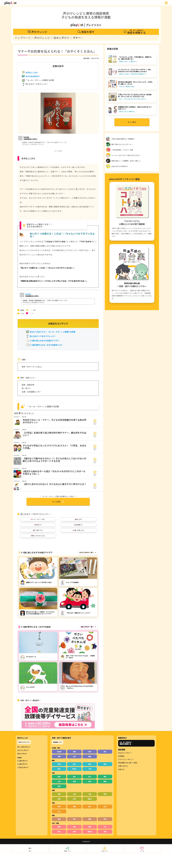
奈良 (74, 799)
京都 (59, 794)
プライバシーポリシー (126, 759)
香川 (74, 819)
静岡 (105, 781)
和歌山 (90, 799)
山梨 (59, 781)
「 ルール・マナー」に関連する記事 (38, 80)
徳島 (59, 819)
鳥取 (59, 806)
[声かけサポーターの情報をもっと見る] (30, 138)
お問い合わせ (123, 766)
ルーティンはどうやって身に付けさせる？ (125, 155)
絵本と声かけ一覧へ (87, 627)
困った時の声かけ (23, 747)
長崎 (89, 827)
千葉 (89, 769)
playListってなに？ (125, 753)
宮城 (59, 756)
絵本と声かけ (61, 38)
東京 (59, 769)
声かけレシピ (42, 38)
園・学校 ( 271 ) (38, 530)
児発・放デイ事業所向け (126, 743)
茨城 (59, 764)
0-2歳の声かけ (22, 761)
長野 (74, 781)
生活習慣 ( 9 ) (79, 525)
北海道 (59, 752)
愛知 (59, 786)
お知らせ (121, 769)
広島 (105, 806)
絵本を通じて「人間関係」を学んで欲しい (126, 161)
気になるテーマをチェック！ (35, 84)
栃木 (74, 764)
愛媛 (89, 819)
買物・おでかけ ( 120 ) (38, 536)
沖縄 (105, 832)
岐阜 (89, 781)
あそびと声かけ (23, 750)
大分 (105, 827)
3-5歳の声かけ (22, 764)
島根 (74, 806)
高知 (105, 819)
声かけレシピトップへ (24, 742)
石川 (89, 777)
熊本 (59, 832)
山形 (74, 756)
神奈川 (74, 769)
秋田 (89, 752)
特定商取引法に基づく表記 (127, 763)
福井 (105, 777)
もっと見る (58, 501)
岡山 (89, 806)
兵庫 (59, 799)
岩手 (105, 752)
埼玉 (105, 764)
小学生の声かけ (23, 767)
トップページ (23, 38)
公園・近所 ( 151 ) (78, 530)
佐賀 (74, 827)
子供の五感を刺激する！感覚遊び (122, 139)
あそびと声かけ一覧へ (86, 552)
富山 (74, 777)
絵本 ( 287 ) (78, 519)
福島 (89, 756)
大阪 (74, 794)
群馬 (89, 764)
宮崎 (74, 832)
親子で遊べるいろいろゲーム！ (122, 144)
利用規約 (121, 756)
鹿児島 (90, 832)
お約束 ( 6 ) (38, 525)
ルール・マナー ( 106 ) (38, 519)
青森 (74, 752)
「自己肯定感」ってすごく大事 (122, 150)
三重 (89, 794)
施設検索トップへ (57, 742)
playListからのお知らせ (119, 166)
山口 (59, 811)
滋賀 (105, 794)
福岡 (59, 827)
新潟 (59, 777)
